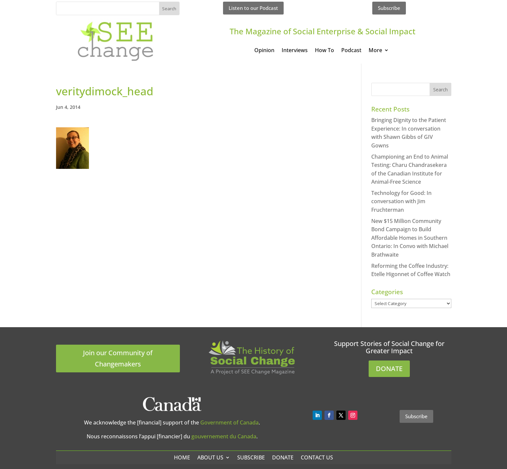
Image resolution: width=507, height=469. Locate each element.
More (375, 51)
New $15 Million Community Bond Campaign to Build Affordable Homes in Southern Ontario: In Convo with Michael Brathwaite (409, 237)
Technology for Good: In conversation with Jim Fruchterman (401, 201)
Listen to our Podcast (253, 8)
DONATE (389, 368)
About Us (210, 457)
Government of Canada (229, 422)
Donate (283, 457)
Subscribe (389, 8)
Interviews (295, 51)
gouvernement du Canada (223, 436)
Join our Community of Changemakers (118, 358)
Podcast (351, 51)
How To (324, 51)
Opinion (264, 51)
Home (182, 457)
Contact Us (317, 457)
